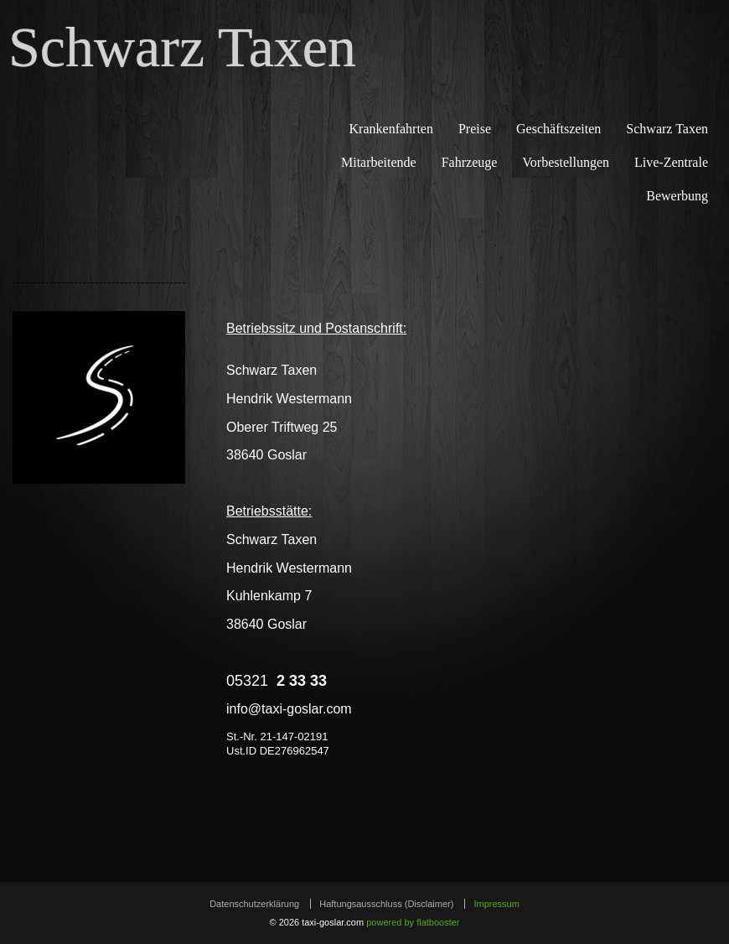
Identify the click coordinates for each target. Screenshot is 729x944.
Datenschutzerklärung (254, 904)
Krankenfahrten (391, 129)
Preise (474, 129)
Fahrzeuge (470, 162)
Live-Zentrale (671, 162)
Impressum (496, 904)
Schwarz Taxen (182, 50)
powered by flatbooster (412, 922)
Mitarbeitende (378, 162)
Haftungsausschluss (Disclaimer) (386, 904)
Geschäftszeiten (558, 129)
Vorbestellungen (565, 162)
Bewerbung (677, 196)
